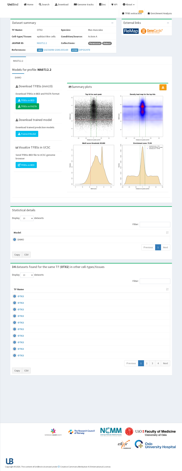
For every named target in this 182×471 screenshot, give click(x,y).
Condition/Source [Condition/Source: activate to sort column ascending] (69, 292)
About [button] (129, 4)
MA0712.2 (42, 43)
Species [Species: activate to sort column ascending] (123, 292)
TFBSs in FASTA (27, 106)
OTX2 (17, 299)
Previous (148, 247)
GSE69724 (141, 299)
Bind (12, 4)
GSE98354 (141, 372)
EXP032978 (84, 49)
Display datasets (28, 218)
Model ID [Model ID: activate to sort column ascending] (54, 232)
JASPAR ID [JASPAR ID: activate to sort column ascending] (159, 291)
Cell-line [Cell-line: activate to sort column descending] (33, 292)
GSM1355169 (61, 49)
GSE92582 (141, 330)
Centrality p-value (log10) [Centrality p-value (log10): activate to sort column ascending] (149, 232)
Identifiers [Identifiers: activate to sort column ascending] (142, 292)
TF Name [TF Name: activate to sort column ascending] (17, 291)
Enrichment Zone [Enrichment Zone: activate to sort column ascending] (76, 232)
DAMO (18, 77)
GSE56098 (49, 49)
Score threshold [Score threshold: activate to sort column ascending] (117, 232)
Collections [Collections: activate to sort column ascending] (104, 292)
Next (165, 247)
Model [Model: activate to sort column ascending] (17, 232)
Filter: (151, 224)
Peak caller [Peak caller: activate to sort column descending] (34, 232)
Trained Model (27, 133)
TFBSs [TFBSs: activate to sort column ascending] (96, 232)
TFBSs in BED (26, 100)
